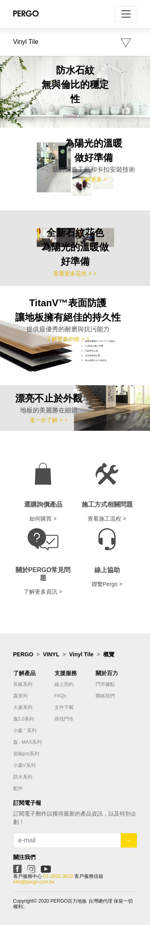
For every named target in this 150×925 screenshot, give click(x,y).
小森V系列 (24, 765)
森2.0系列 (23, 719)
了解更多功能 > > (67, 339)
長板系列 (22, 684)
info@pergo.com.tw (34, 882)
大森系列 (22, 707)
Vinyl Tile (81, 654)
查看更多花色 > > (74, 273)
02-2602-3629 (58, 876)
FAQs (60, 696)
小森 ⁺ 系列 (25, 730)
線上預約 (64, 684)
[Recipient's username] (67, 840)
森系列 (20, 696)
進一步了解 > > (48, 420)
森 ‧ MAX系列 (27, 742)
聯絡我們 (105, 696)
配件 (18, 788)
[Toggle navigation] (126, 14)
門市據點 (105, 684)
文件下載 (64, 707)
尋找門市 (64, 719)
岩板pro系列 (26, 754)
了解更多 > (93, 179)
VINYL (51, 654)
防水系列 (22, 777)
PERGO (23, 654)
